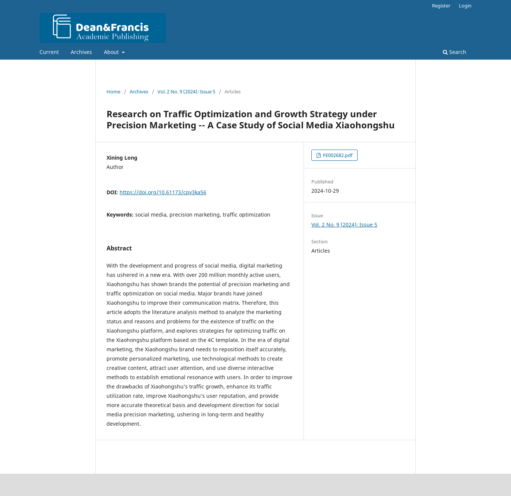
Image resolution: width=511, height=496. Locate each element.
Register (441, 5)
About (112, 51)
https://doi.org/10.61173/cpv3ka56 (163, 192)
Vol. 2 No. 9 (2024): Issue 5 (186, 91)
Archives (81, 51)
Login (465, 5)
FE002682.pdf (337, 155)
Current (49, 51)
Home (113, 91)
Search (454, 51)
